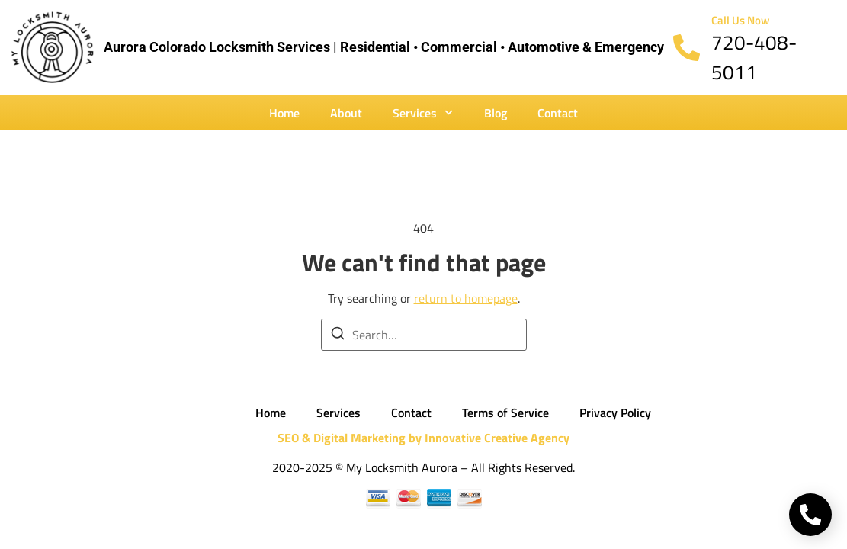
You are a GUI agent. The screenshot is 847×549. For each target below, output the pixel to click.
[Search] (338, 335)
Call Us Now (740, 20)
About (346, 113)
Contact (557, 113)
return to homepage (466, 298)
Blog (495, 113)
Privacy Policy (615, 412)
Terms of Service (505, 412)
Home (284, 113)
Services (423, 112)
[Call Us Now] (686, 47)
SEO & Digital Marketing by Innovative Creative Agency (423, 438)
